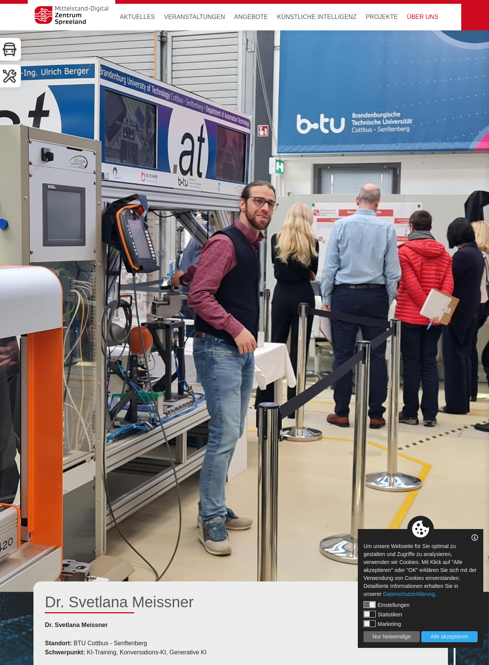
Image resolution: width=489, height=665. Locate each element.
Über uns (422, 17)
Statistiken (383, 614)
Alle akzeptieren (449, 636)
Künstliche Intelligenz (317, 17)
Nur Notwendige (392, 636)
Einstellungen (387, 604)
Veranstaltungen (194, 17)
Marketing (382, 623)
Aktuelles (137, 17)
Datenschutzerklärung (409, 594)
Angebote (251, 17)
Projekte (382, 17)
